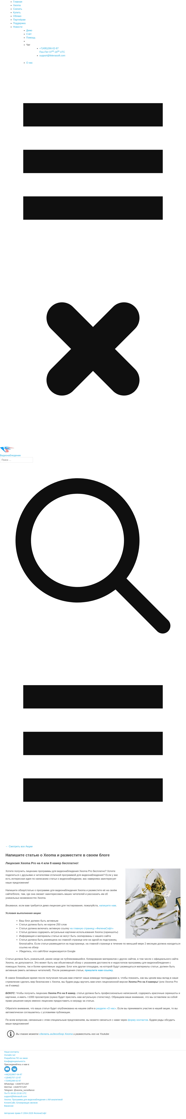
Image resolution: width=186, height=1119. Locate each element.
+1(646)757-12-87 (12, 1077)
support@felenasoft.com (52, 55)
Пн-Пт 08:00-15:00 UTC (15, 1093)
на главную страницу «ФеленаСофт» (91, 928)
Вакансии (8, 1106)
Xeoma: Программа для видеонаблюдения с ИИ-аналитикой (33, 1099)
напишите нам (107, 905)
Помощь (30, 37)
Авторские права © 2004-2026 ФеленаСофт (25, 1113)
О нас (29, 62)
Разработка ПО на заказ (16, 1058)
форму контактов (138, 1020)
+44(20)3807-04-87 (13, 1074)
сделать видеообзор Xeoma (56, 1034)
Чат (28, 45)
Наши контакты (11, 1052)
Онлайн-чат (10, 1055)
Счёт (29, 34)
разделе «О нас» (106, 1008)
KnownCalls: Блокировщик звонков (21, 1103)
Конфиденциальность (14, 1061)
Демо (29, 30)
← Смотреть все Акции (19, 846)
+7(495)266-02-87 (12, 1081)
